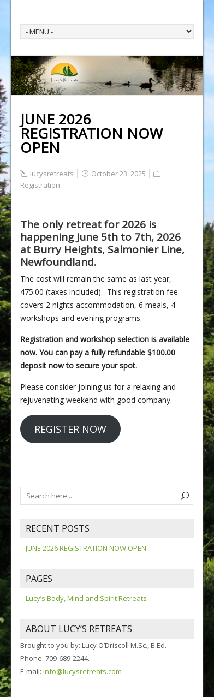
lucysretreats (52, 173)
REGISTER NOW (70, 429)
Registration (40, 185)
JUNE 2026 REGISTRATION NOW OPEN (86, 548)
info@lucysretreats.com (82, 671)
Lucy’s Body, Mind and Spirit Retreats (86, 598)
